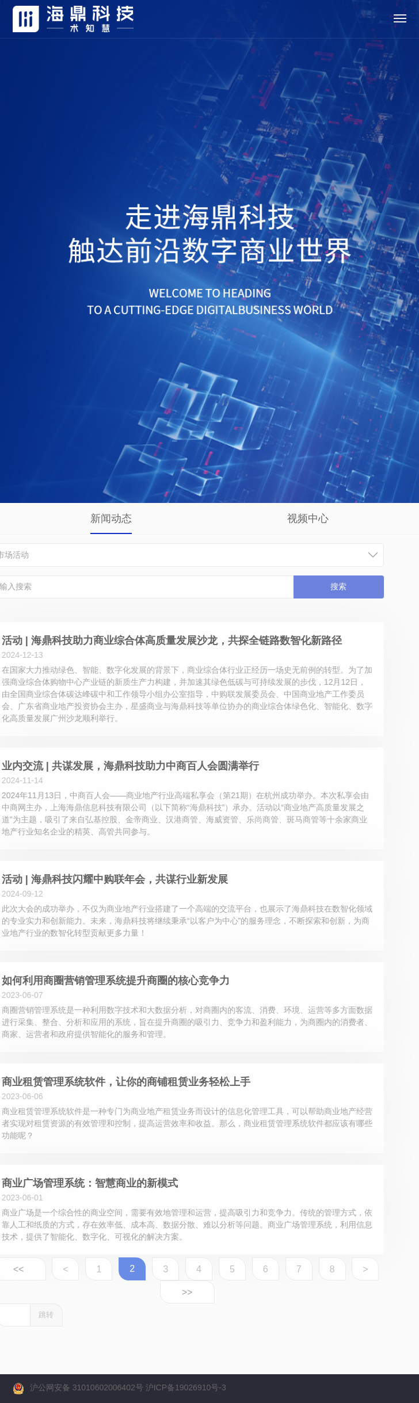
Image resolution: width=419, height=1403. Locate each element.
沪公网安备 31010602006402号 (86, 1387)
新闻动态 (111, 518)
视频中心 (308, 518)
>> (155, 1292)
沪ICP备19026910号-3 (186, 1387)
